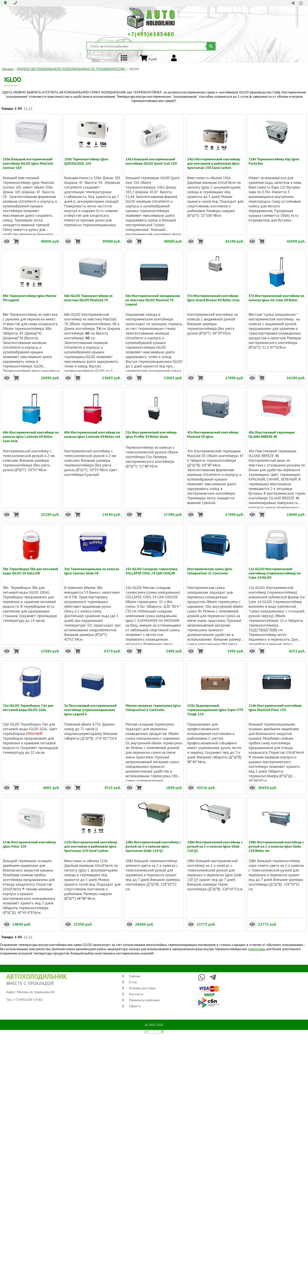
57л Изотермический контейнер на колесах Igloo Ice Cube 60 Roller (276, 295)
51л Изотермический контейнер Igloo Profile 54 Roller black (151, 432)
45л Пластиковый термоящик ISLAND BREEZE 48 (272, 432)
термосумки (256, 949)
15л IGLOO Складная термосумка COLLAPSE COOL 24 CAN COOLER (152, 569)
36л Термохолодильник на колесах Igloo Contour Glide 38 (91, 569)
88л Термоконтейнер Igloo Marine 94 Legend (29, 295)
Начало (7, 69)
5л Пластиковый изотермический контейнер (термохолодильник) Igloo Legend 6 (90, 705)
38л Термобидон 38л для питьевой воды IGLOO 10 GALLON (30, 569)
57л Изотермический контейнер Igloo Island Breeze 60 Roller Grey (213, 295)
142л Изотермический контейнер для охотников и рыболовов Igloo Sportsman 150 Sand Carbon (213, 159)
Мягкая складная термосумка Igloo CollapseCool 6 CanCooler (153, 705)
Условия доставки (142, 988)
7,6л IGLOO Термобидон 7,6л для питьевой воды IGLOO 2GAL (28, 705)
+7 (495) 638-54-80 (28, 999)
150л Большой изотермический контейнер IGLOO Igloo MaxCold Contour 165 (28, 159)
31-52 (28, 108)
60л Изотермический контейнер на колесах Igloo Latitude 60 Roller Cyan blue (31, 432)
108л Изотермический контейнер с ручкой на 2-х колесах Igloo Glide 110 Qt (215, 842)
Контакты (136, 994)
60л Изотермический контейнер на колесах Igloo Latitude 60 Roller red (92, 432)
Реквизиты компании (144, 1000)
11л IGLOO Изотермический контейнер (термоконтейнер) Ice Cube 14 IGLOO (275, 569)
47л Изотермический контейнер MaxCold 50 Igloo (212, 432)
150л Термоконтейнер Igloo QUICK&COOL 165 (86, 159)
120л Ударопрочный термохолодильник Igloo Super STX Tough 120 (215, 705)
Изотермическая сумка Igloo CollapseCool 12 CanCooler (209, 569)
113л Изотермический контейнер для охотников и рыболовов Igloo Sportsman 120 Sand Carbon (90, 842)
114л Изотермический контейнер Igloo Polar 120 (29, 842)
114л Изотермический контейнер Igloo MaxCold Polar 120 (275, 705)
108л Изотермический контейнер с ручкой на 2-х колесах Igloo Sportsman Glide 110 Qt (153, 842)
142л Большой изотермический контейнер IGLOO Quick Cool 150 (151, 159)
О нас (133, 982)
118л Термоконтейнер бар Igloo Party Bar (274, 159)
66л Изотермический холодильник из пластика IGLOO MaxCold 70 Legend (153, 295)
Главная (134, 976)
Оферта (135, 1006)
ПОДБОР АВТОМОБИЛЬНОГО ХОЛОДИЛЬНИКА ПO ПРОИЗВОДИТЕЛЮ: (71, 69)
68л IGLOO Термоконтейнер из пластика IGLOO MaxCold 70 (88, 295)
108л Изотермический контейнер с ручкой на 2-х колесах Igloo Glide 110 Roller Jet (276, 842)
